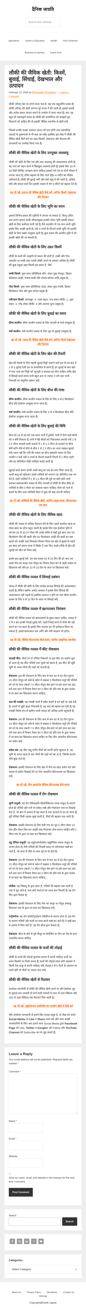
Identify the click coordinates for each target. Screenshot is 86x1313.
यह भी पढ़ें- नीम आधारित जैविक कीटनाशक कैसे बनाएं (43, 784)
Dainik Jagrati (43, 9)
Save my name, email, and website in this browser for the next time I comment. (41, 1179)
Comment (15, 1071)
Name (13, 1121)
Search (12, 1215)
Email (12, 1138)
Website (13, 1156)
